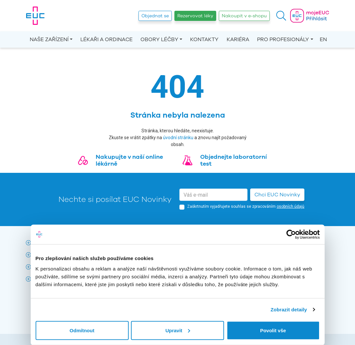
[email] (213, 195)
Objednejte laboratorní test (233, 160)
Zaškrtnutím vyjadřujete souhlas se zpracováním (245, 206)
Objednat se (155, 16)
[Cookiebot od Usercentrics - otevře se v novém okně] (291, 234)
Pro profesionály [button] (283, 39)
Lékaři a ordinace (106, 39)
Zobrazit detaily (288, 309)
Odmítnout (82, 330)
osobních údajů (290, 206)
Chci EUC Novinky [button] (277, 194)
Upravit (177, 330)
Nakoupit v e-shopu (244, 16)
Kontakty (204, 39)
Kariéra (238, 39)
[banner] (35, 16)
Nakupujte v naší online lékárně (129, 160)
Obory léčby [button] (159, 39)
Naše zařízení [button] (49, 39)
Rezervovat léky (195, 16)
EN (323, 39)
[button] (281, 16)
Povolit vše (273, 330)
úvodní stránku (178, 137)
